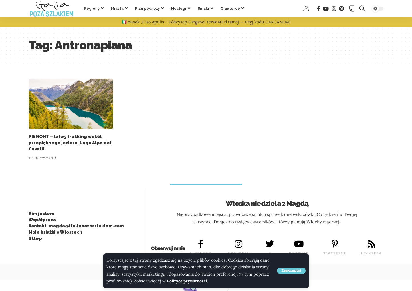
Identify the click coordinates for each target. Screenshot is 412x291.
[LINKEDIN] (371, 244)
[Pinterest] (341, 8)
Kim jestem (41, 213)
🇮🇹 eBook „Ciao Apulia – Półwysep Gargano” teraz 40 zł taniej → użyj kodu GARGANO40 (206, 22)
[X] (270, 244)
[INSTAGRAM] (238, 244)
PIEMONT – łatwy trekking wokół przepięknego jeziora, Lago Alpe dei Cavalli (70, 143)
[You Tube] (326, 8)
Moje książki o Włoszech (55, 232)
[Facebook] (319, 8)
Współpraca (42, 219)
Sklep (35, 238)
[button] (291, 271)
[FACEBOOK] (200, 244)
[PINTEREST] (334, 244)
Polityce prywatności (187, 281)
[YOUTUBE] (298, 244)
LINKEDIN (371, 253)
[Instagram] (334, 8)
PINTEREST (334, 253)
